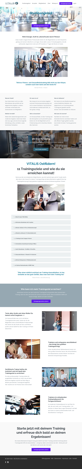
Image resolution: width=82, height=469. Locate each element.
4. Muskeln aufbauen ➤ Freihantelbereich (27, 234)
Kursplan (34, 3)
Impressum (64, 461)
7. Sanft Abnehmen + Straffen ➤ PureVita (27, 251)
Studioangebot (26, 3)
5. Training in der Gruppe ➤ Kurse (25, 239)
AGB (49, 461)
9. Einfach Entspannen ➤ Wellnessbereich (28, 262)
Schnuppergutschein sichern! (41, 25)
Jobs (69, 461)
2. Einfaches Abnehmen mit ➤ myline (26, 222)
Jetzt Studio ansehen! (41, 149)
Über (49, 3)
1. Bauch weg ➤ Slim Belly (23, 217)
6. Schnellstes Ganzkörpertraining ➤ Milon (28, 245)
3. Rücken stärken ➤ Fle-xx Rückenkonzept (28, 228)
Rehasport (55, 3)
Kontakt (74, 461)
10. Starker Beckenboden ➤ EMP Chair (26, 267)
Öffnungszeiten (42, 461)
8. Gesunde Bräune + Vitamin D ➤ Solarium (27, 256)
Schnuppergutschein (66, 3)
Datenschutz (55, 461)
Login (74, 3)
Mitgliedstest (42, 3)
